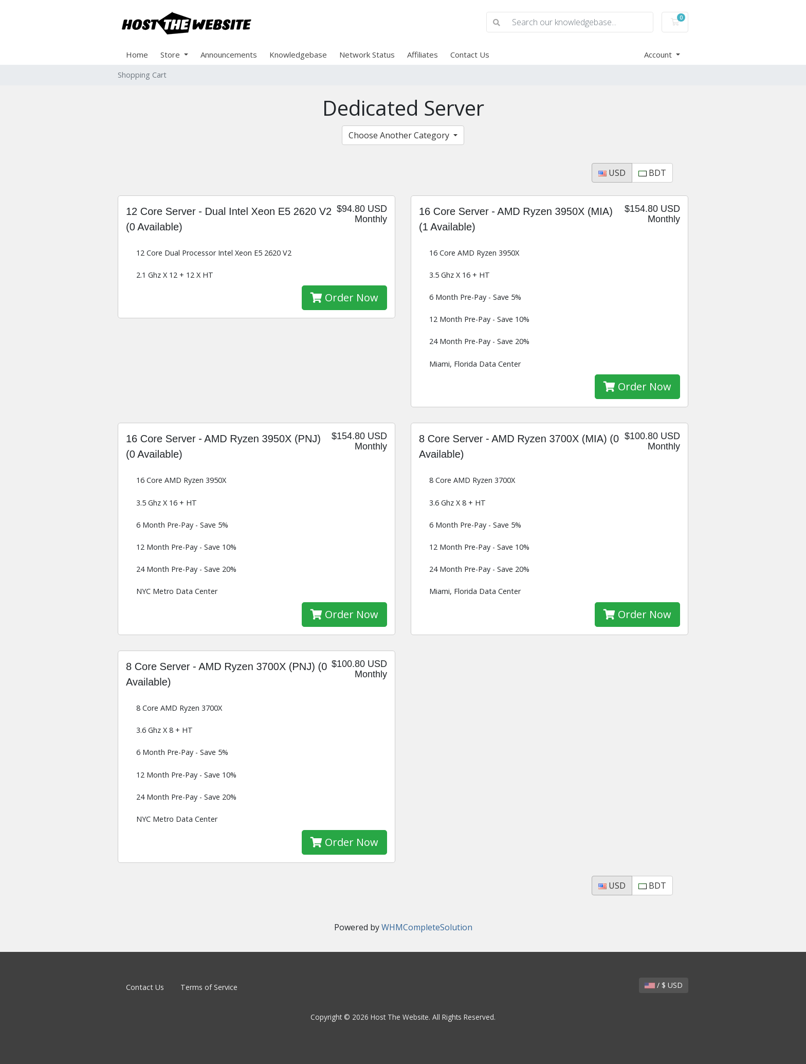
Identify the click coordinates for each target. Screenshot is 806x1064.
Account (659, 54)
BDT (652, 172)
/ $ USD (664, 985)
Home (137, 54)
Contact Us (469, 54)
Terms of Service (208, 987)
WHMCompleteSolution (426, 927)
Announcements (228, 54)
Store (171, 54)
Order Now (344, 297)
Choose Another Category (400, 135)
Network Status (367, 54)
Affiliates (422, 54)
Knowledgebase (298, 54)
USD (612, 172)
